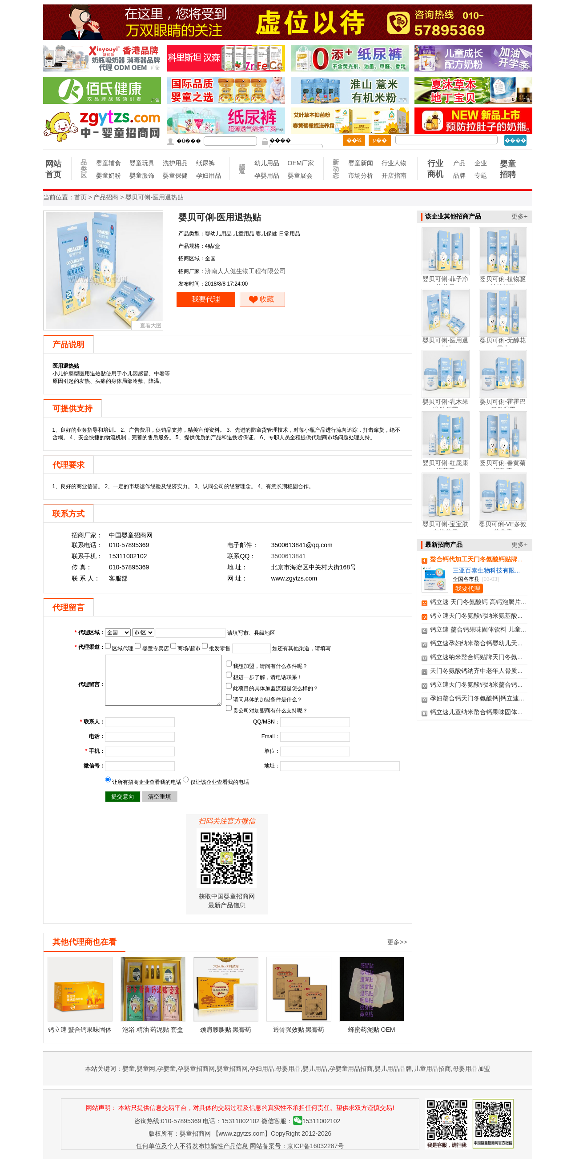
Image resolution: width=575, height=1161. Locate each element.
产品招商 (105, 197)
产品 (459, 163)
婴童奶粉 (108, 175)
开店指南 (394, 175)
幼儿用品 (266, 163)
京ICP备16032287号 (315, 1145)
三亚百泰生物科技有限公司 (490, 570)
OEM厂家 (300, 163)
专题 (480, 175)
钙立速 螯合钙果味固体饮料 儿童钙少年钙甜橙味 (497, 629)
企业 (480, 163)
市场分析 (360, 175)
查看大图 (150, 325)
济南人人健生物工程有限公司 (245, 270)
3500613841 (288, 556)
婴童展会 (300, 175)
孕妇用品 (208, 175)
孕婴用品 (266, 175)
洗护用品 (175, 163)
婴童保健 (175, 175)
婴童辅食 (108, 163)
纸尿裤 (205, 163)
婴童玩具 (141, 163)
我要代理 (206, 299)
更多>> (397, 942)
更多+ (519, 216)
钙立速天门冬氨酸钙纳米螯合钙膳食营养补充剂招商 (501, 684)
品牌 (459, 175)
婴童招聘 (508, 169)
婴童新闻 (360, 163)
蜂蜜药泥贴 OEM (371, 1029)
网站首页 (53, 169)
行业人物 (394, 163)
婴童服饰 (141, 175)
